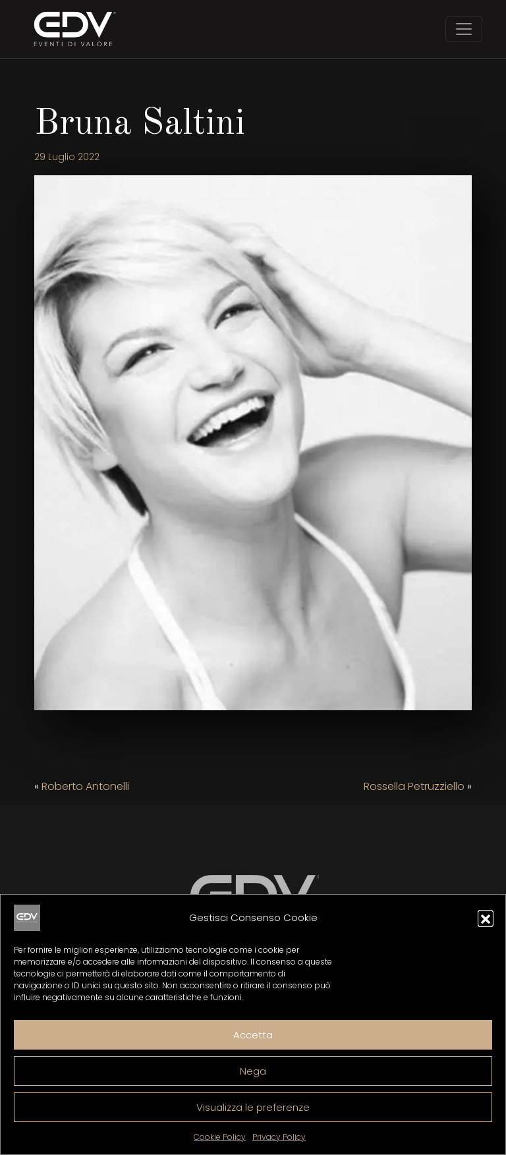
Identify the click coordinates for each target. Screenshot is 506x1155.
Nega (253, 1071)
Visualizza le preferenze (253, 1107)
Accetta (253, 1035)
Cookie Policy (220, 1136)
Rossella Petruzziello (414, 786)
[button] (485, 917)
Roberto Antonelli (85, 786)
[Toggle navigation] (463, 29)
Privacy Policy (279, 1136)
